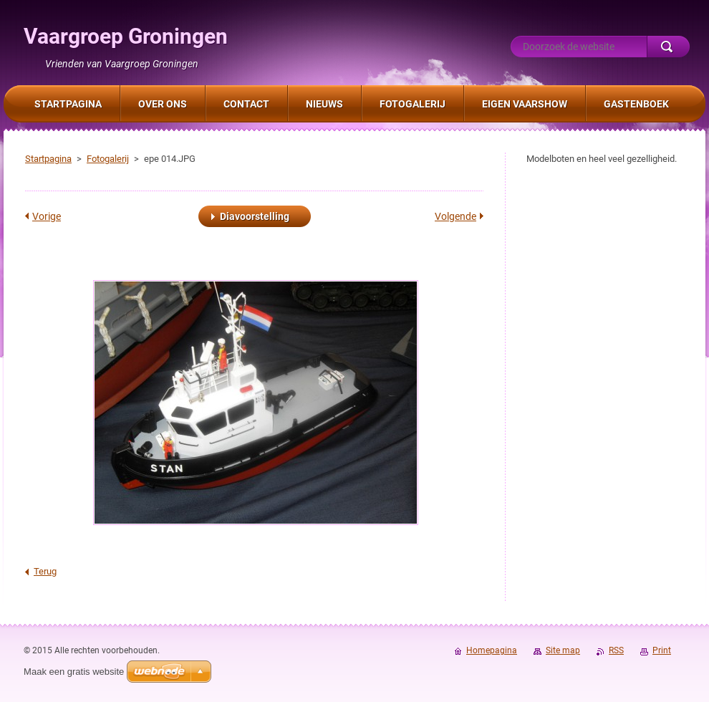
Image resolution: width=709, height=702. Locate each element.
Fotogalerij (108, 158)
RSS (616, 650)
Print (661, 650)
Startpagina (48, 158)
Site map (563, 650)
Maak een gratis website (74, 671)
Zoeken (668, 46)
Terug (45, 571)
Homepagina (491, 650)
